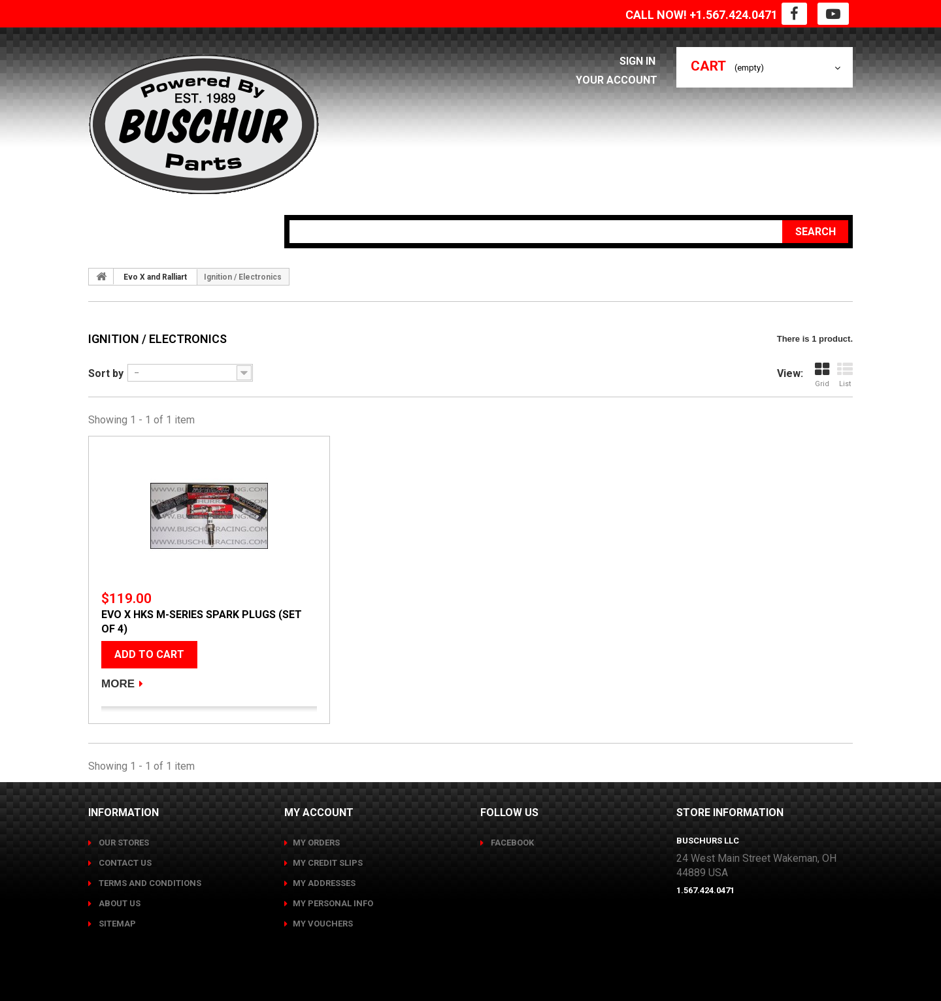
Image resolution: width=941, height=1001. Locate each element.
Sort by (106, 373)
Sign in (641, 61)
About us (118, 903)
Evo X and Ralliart (155, 277)
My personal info (333, 903)
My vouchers (323, 923)
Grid (822, 374)
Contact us (124, 863)
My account (319, 812)
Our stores (123, 842)
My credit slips (328, 863)
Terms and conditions (149, 883)
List (845, 374)
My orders (316, 842)
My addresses (324, 883)
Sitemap (116, 923)
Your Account (619, 80)
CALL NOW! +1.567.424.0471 (701, 15)
